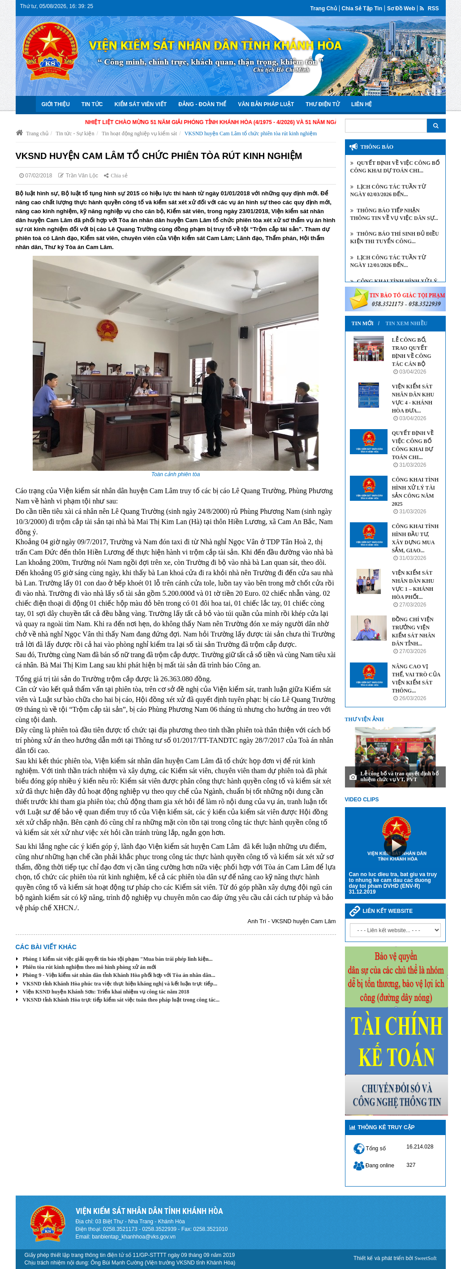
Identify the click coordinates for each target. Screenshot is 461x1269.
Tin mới (363, 323)
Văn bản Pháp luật (266, 104)
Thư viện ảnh (364, 719)
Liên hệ (361, 104)
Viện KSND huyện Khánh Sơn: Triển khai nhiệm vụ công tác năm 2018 (106, 992)
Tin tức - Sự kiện (75, 133)
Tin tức (92, 104)
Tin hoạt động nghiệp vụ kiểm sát (139, 133)
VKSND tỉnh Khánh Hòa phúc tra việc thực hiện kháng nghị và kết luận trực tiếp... (120, 984)
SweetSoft (425, 1258)
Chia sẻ (115, 175)
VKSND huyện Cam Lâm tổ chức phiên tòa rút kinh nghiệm (251, 133)
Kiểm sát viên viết (141, 104)
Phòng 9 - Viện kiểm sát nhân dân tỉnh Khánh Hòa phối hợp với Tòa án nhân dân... (119, 975)
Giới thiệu (56, 104)
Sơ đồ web (401, 8)
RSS (429, 8)
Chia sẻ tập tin (362, 8)
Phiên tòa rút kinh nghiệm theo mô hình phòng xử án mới (89, 967)
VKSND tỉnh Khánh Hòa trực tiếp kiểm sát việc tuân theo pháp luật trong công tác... (121, 1000)
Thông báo (377, 147)
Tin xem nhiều (407, 323)
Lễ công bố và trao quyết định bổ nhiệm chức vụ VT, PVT (400, 776)
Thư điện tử (323, 104)
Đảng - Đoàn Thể (202, 104)
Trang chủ (323, 8)
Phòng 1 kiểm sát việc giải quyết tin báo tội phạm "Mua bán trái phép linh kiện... (118, 959)
